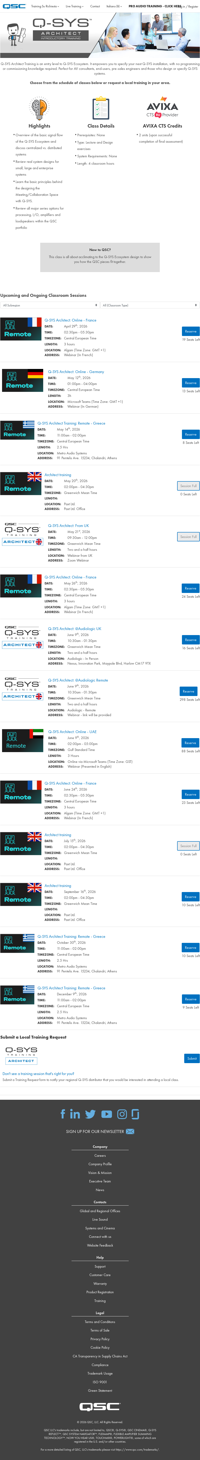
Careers (100, 1155)
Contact (95, 6)
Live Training (75, 6)
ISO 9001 (100, 1382)
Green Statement (100, 1391)
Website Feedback (100, 1245)
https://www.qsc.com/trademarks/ (137, 1450)
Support (100, 1266)
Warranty (100, 1283)
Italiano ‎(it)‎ (114, 6)
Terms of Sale (100, 1330)
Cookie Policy (100, 1347)
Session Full (188, 486)
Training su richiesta (45, 6)
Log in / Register (188, 6)
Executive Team (100, 1181)
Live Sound (100, 1219)
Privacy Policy (100, 1339)
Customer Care (100, 1275)
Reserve (191, 331)
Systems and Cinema (100, 1228)
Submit (192, 1058)
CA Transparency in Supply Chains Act (100, 1356)
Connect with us (100, 1237)
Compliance (100, 1365)
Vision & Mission (100, 1173)
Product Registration (100, 1292)
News (100, 1190)
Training (100, 1301)
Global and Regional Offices (100, 1211)
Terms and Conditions (100, 1322)
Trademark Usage (100, 1373)
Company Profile (100, 1164)
